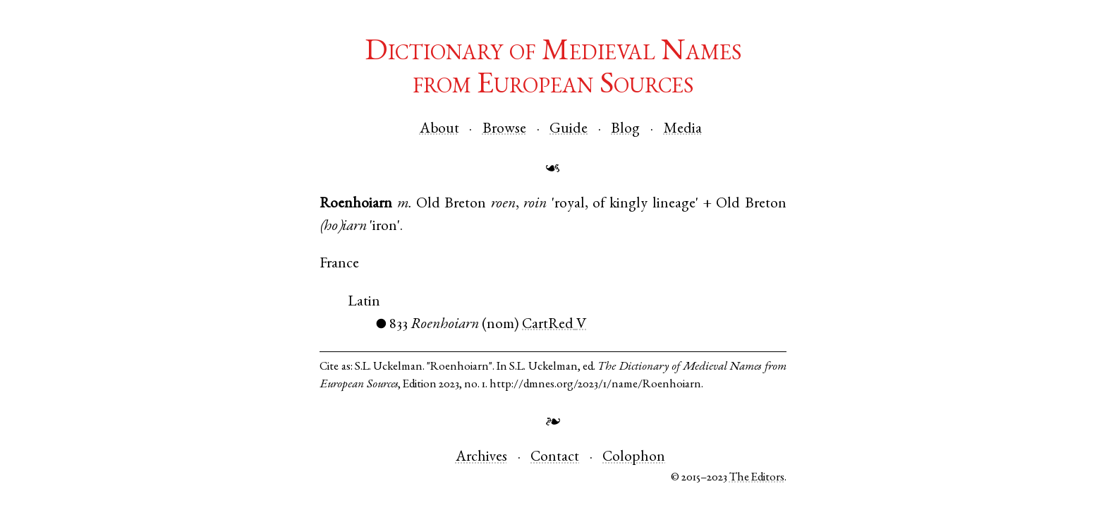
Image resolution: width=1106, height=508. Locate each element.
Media (683, 129)
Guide (568, 129)
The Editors (756, 478)
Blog (625, 129)
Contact (554, 457)
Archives (481, 457)
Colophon (633, 457)
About (439, 129)
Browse (504, 129)
